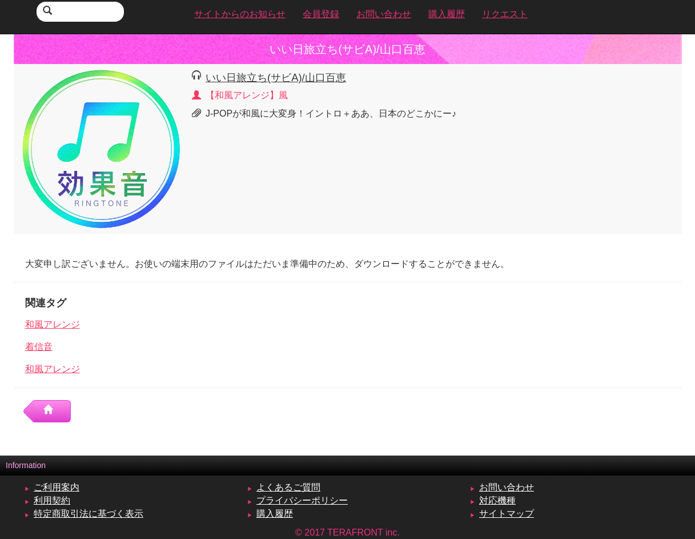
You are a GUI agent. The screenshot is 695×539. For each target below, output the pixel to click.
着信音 (39, 347)
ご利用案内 (56, 487)
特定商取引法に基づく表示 (88, 513)
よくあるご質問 (288, 487)
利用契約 (52, 500)
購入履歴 (274, 513)
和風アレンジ (52, 324)
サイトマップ (506, 513)
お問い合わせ (506, 487)
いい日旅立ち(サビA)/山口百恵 (276, 77)
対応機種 (497, 500)
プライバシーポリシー (302, 500)
